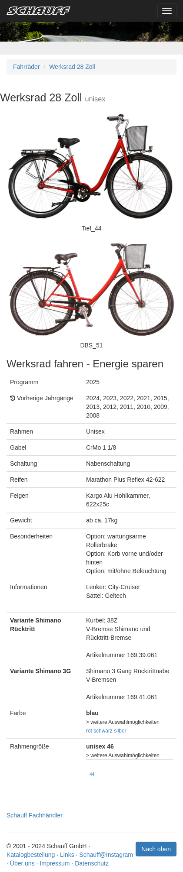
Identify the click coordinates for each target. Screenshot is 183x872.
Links (67, 854)
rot (89, 731)
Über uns (22, 863)
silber (120, 731)
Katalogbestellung (31, 854)
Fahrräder (26, 66)
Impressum (55, 863)
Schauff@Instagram (106, 854)
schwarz (103, 731)
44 (92, 774)
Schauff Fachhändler (35, 815)
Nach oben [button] (156, 849)
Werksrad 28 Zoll (72, 66)
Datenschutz (92, 863)
